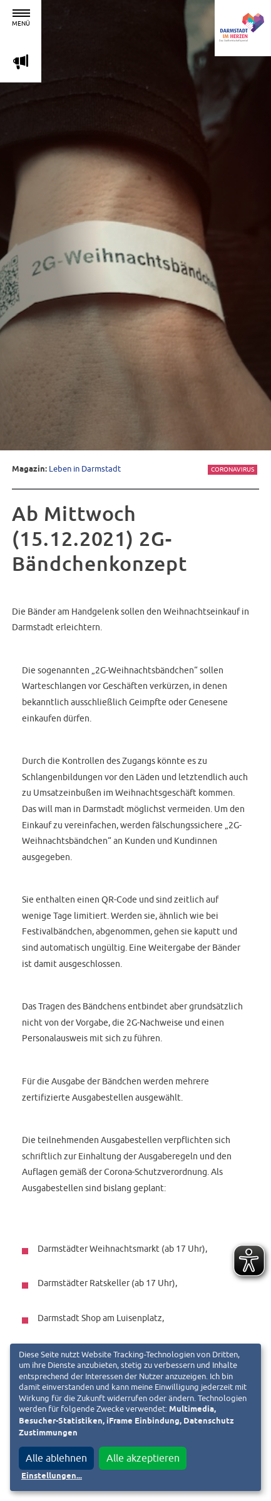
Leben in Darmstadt (85, 468)
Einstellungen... (51, 1476)
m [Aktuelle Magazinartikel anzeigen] (20, 61)
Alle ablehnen (56, 1458)
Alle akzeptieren (143, 1458)
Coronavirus (232, 469)
